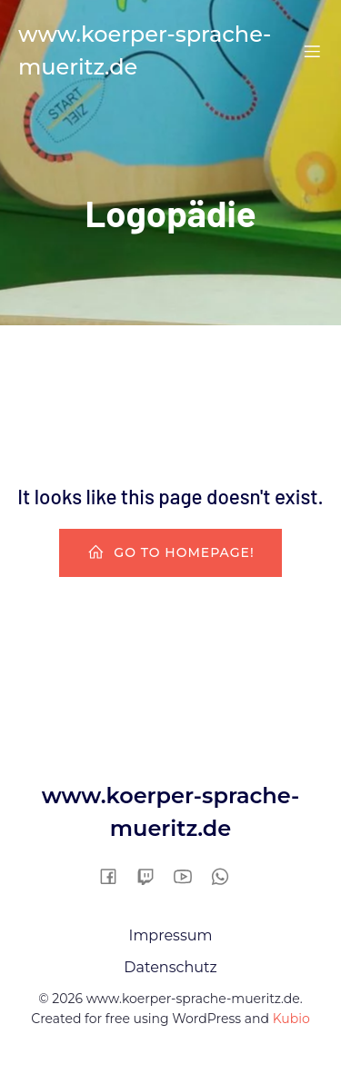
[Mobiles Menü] (312, 51)
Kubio (291, 1018)
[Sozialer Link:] (115, 876)
